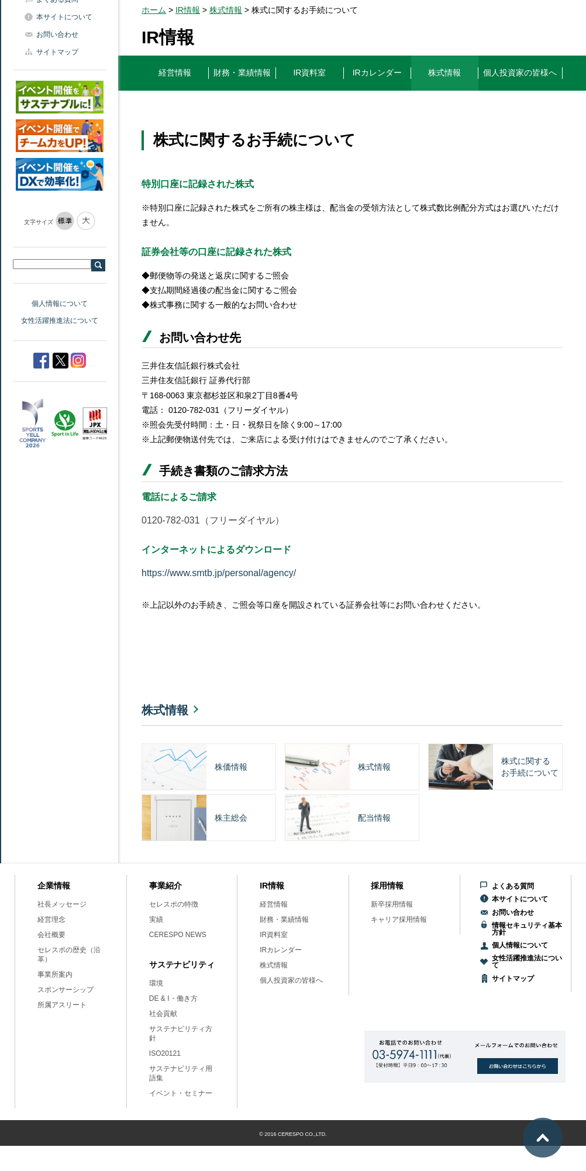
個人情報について (60, 303)
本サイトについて (64, 17)
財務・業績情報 (284, 919)
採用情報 (387, 885)
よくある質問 (513, 886)
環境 (156, 983)
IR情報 (187, 10)
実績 (156, 919)
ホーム (154, 10)
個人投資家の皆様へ (291, 980)
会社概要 (51, 935)
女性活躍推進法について (59, 320)
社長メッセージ (62, 904)
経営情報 (274, 904)
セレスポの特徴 (173, 904)
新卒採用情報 (392, 904)
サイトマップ (57, 52)
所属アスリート (62, 1005)
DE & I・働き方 (173, 998)
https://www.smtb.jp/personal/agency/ (219, 573)
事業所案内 (55, 974)
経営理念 (51, 919)
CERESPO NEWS (177, 935)
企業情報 (53, 885)
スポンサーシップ (65, 990)
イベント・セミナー (180, 1093)
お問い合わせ (57, 34)
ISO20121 (165, 1053)
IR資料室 (274, 935)
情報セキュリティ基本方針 (527, 928)
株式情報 (225, 10)
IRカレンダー (281, 950)
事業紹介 (165, 885)
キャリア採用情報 (399, 919)
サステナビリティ (182, 964)
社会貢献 (163, 1014)
